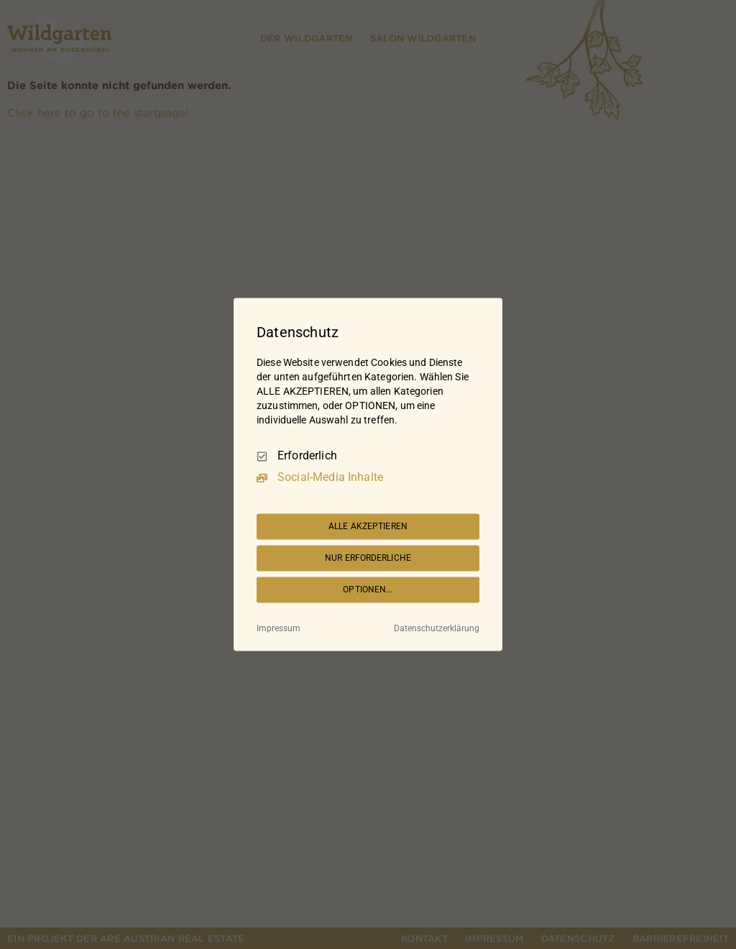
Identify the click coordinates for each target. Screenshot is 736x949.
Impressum (278, 629)
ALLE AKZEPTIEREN (368, 526)
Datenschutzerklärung (436, 629)
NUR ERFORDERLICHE (368, 558)
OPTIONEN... (367, 589)
